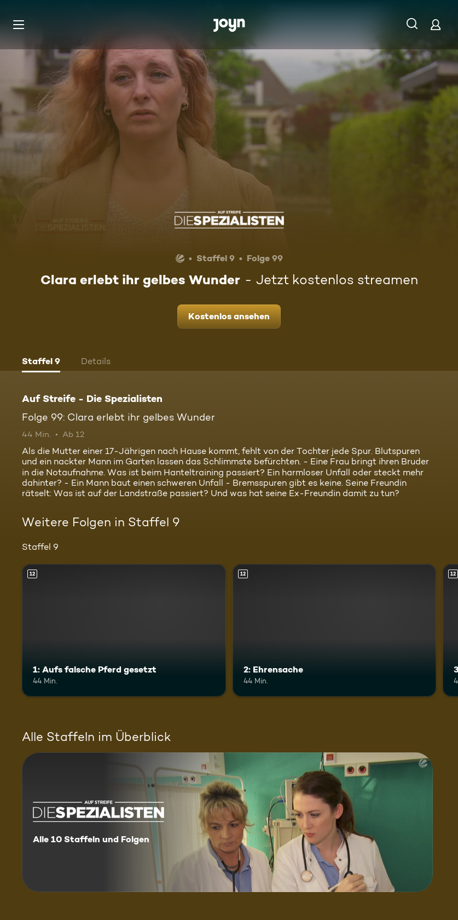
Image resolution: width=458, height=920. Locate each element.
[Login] (435, 24)
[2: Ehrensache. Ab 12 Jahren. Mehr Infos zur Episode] (335, 630)
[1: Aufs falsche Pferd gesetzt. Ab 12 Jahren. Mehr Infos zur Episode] (124, 630)
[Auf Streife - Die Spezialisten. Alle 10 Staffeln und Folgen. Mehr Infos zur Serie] (227, 822)
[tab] (41, 362)
